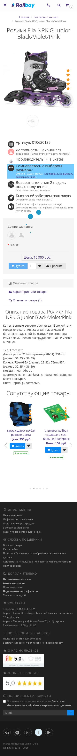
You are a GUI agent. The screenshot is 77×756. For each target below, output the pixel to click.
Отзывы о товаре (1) (24, 300)
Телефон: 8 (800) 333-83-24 (19, 609)
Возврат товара (12, 545)
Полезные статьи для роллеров (22, 638)
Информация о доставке (18, 519)
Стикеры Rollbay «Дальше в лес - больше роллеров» (57, 435)
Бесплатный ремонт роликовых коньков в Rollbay (33, 642)
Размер (14, 244)
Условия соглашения (16, 527)
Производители (12, 587)
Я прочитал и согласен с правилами (37, 703)
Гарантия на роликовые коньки (22, 531)
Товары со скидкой (14, 595)
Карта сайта (10, 549)
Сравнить (55, 266)
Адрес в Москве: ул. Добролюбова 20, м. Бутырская (33, 621)
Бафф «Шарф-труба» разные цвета (21, 433)
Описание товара (23, 283)
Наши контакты (12, 515)
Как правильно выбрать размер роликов (44, 175)
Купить (17, 446)
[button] (69, 5)
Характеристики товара (27, 292)
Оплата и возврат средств (18, 523)
